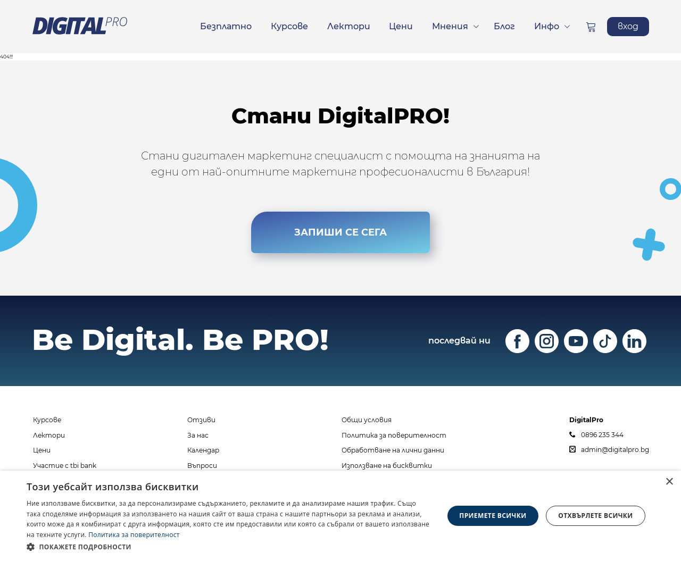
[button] (229, 546)
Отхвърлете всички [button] (595, 515)
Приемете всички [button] (492, 515)
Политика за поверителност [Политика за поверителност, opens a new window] (134, 534)
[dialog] (340, 516)
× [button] (669, 482)
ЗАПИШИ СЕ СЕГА (340, 232)
